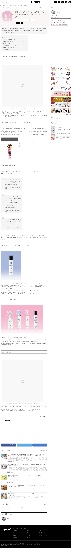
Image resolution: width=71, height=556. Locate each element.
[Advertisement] (20, 432)
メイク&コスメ (6, 7)
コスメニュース (41, 7)
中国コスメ (67, 20)
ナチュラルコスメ (55, 22)
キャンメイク (54, 24)
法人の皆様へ (15, 537)
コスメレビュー (53, 7)
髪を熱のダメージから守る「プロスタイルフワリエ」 (14, 41)
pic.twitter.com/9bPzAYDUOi (11, 184)
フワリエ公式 (9, 139)
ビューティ (29, 7)
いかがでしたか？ (7, 49)
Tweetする (24, 444)
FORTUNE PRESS (10, 461)
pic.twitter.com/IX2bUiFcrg (10, 207)
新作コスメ (53, 20)
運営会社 (14, 532)
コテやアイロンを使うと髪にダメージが (11, 39)
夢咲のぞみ (9, 491)
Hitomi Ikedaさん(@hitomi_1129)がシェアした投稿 (17, 403)
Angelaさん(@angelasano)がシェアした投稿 (17, 108)
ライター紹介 (15, 530)
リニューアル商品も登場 (8, 47)
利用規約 (14, 535)
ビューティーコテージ (63, 24)
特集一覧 (40, 532)
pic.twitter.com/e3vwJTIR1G (11, 224)
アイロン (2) (26, 20)
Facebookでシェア (9, 444)
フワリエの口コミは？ (8, 43)
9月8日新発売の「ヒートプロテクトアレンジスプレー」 (15, 45)
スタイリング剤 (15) (26, 507)
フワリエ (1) (43, 507)
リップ (62, 22)
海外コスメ (60, 20)
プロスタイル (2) (5, 510)
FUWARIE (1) (19, 20)
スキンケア (18, 7)
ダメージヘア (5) (35, 507)
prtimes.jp (3, 333)
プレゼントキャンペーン (43, 534)
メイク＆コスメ (28, 530)
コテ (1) (32, 20)
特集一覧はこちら (67, 114)
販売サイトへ (22, 150)
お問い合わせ (15, 534)
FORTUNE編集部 (10, 472)
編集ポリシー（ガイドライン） (44, 535)
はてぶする (40, 444)
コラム (65, 7)
